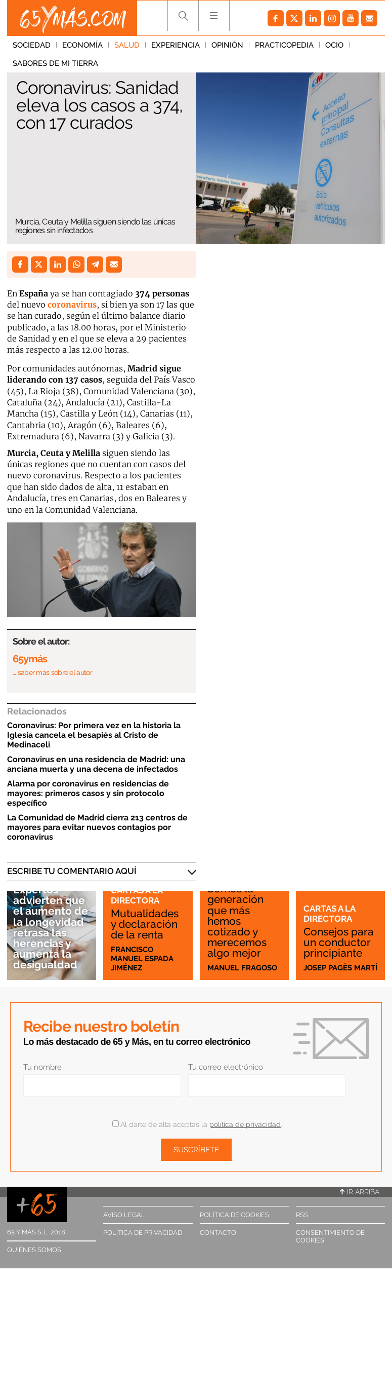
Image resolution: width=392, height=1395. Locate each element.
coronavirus (72, 304)
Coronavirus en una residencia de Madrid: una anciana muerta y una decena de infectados (96, 764)
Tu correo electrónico (225, 1067)
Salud (127, 45)
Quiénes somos (34, 1250)
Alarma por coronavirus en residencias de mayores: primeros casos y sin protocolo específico (88, 793)
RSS (302, 1215)
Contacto (218, 1232)
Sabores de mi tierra (55, 63)
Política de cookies (234, 1215)
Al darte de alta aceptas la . (197, 1124)
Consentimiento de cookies (330, 1236)
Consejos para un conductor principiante (338, 942)
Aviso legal (124, 1215)
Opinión (227, 45)
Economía (82, 45)
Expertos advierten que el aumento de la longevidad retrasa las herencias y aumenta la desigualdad (50, 927)
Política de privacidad (142, 1232)
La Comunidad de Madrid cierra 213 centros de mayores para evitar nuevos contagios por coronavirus (97, 827)
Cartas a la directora (136, 895)
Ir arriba (359, 1192)
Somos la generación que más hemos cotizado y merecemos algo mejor (237, 920)
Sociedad (32, 45)
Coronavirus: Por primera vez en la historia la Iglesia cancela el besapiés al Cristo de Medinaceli (94, 735)
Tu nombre (42, 1067)
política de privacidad (245, 1124)
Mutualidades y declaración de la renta (145, 924)
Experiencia (175, 45)
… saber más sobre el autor (52, 672)
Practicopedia (284, 45)
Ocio (334, 45)
